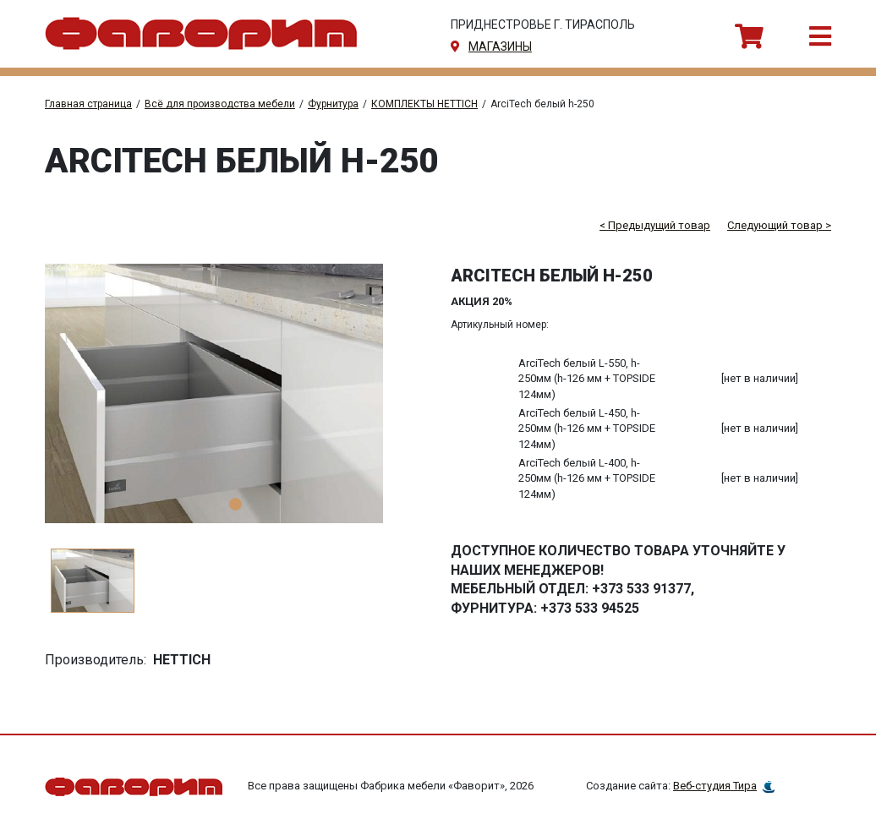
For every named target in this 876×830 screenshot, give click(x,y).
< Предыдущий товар (655, 225)
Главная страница (88, 104)
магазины (500, 46)
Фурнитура (333, 104)
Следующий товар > (779, 225)
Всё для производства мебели (220, 104)
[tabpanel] (235, 393)
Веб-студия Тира (715, 785)
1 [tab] (235, 504)
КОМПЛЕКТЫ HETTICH (424, 104)
